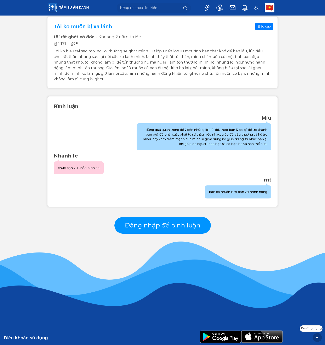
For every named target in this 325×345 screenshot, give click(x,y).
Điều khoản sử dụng (26, 337)
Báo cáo (264, 26)
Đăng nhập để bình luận (162, 225)
